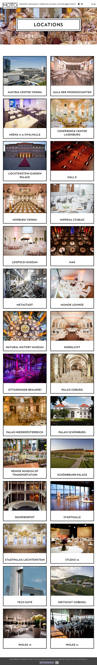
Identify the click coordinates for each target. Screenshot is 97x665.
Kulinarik (52, 4)
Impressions (43, 4)
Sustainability (33, 4)
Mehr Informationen (46, 662)
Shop (67, 4)
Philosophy (23, 4)
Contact (72, 4)
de (92, 4)
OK (57, 662)
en (95, 4)
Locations (61, 4)
